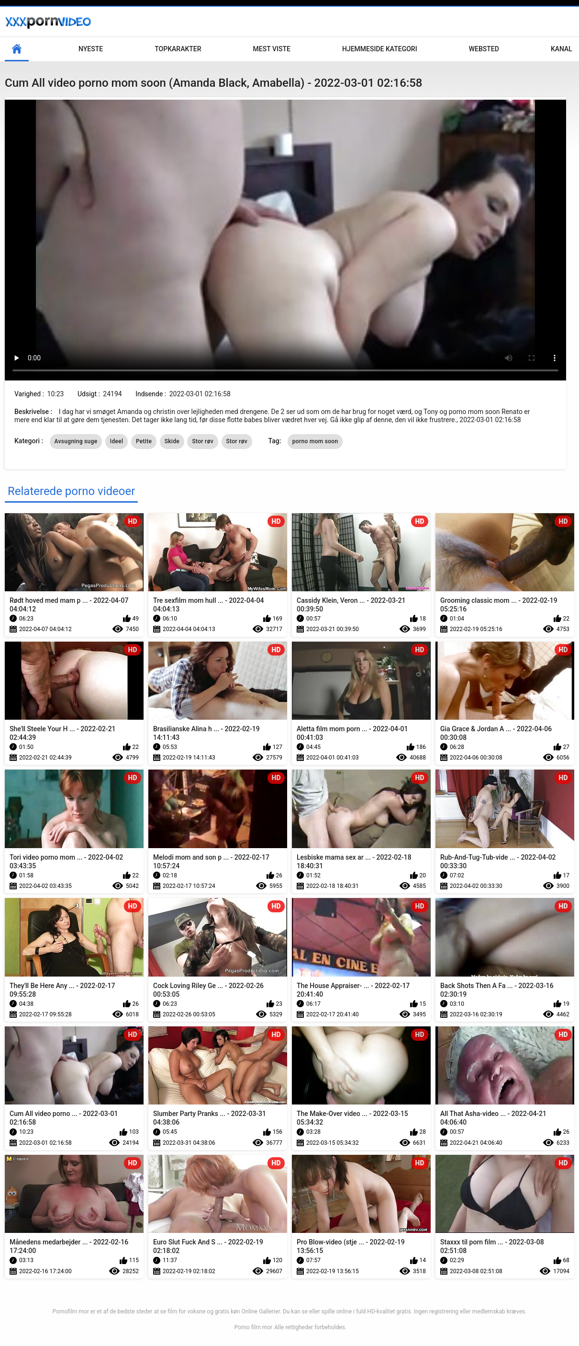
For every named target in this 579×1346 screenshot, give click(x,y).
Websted (484, 49)
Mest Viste (271, 49)
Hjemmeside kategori (379, 49)
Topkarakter (178, 49)
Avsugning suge (76, 441)
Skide (172, 441)
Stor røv (202, 441)
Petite (144, 441)
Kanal (561, 49)
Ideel (116, 441)
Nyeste (90, 49)
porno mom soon (315, 441)
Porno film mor (253, 1327)
